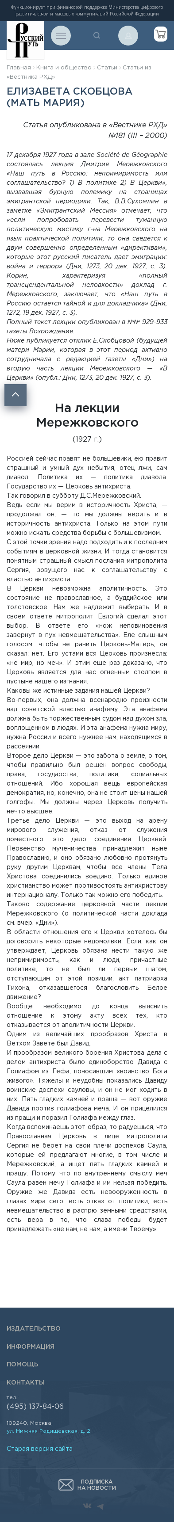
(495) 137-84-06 (35, 1407)
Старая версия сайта (40, 1449)
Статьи (107, 67)
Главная (19, 67)
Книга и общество (64, 67)
